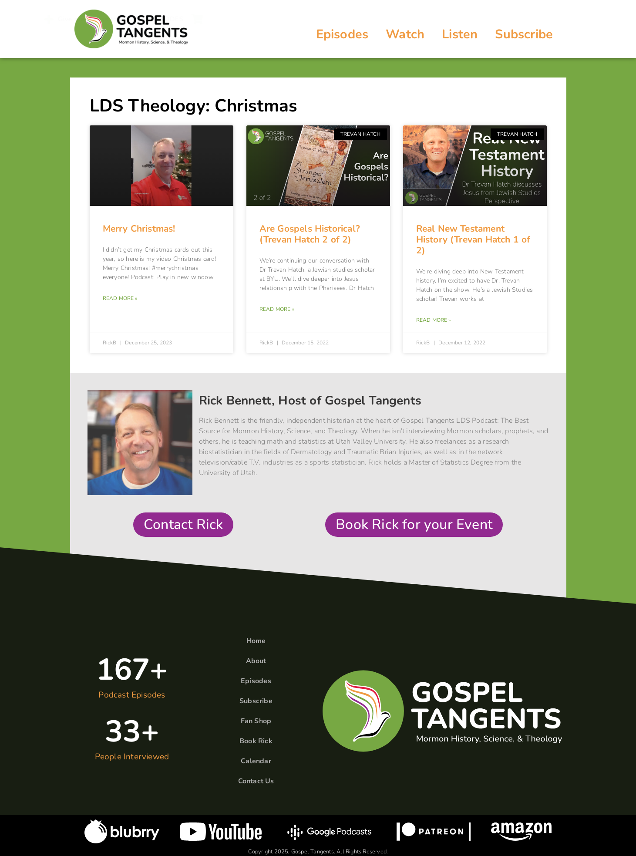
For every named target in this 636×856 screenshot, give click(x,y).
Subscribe (524, 34)
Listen (460, 34)
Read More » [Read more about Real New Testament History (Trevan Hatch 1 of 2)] (433, 320)
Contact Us (256, 781)
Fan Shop (256, 721)
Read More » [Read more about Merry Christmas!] (120, 298)
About (256, 661)
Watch (405, 34)
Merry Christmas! (139, 228)
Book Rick (256, 741)
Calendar (256, 761)
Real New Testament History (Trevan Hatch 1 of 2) (473, 239)
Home (256, 641)
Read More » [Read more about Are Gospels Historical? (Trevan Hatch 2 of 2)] (276, 309)
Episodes (342, 34)
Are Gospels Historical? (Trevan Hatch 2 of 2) (309, 234)
